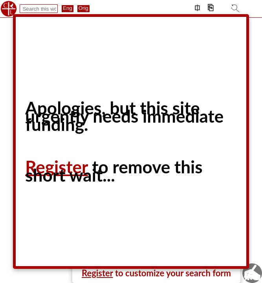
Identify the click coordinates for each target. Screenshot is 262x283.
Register (97, 273)
